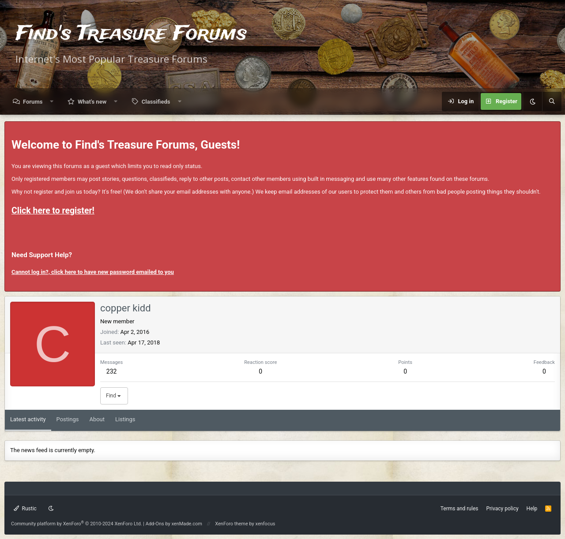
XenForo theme (231, 524)
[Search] (551, 101)
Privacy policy (502, 508)
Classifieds (156, 101)
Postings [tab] (67, 419)
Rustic (25, 508)
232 (111, 371)
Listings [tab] (125, 419)
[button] (51, 102)
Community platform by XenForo (76, 524)
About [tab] (97, 419)
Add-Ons (155, 524)
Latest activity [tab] (28, 419)
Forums (32, 101)
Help (532, 508)
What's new (92, 101)
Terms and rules (459, 508)
